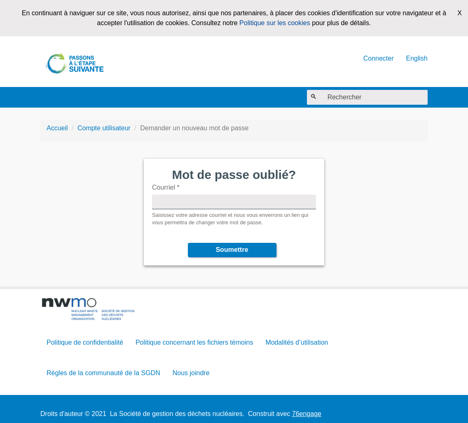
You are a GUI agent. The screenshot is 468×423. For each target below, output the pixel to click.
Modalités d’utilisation (296, 342)
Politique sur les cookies (274, 22)
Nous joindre (191, 372)
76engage (306, 413)
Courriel (166, 187)
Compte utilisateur (104, 128)
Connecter (378, 58)
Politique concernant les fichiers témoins (194, 342)
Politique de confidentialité (85, 342)
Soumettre (231, 249)
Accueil (57, 128)
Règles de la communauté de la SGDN (103, 372)
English (417, 58)
